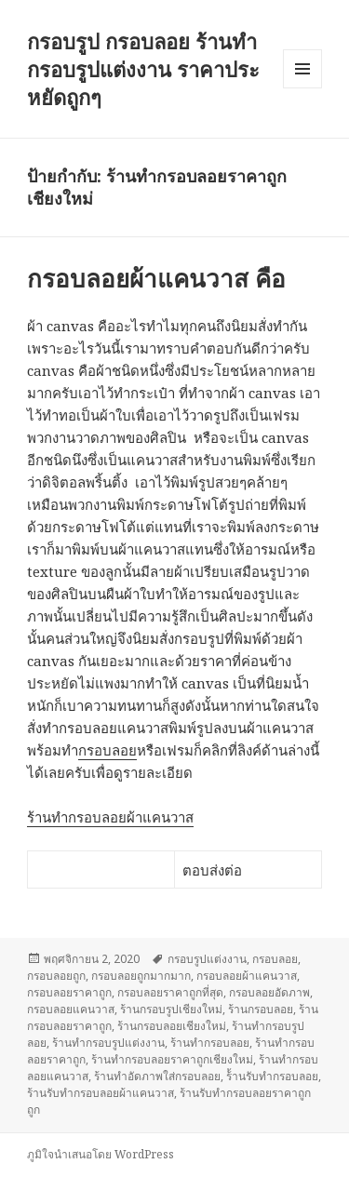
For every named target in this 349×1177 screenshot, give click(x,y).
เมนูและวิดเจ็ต (302, 68)
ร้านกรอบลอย (260, 1009)
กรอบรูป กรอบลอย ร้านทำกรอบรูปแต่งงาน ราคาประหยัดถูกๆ (143, 69)
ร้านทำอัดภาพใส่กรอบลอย (157, 1076)
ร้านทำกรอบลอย (209, 1042)
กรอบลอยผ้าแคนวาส (246, 975)
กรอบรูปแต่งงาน (207, 959)
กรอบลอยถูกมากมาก (141, 975)
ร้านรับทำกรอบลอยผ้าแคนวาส (100, 1093)
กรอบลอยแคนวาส (70, 1009)
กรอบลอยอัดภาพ (269, 992)
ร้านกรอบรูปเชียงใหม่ (171, 1009)
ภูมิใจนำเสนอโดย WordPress (100, 1154)
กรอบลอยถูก (56, 975)
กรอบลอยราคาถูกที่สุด (170, 992)
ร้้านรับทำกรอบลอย (272, 1076)
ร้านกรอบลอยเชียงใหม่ (171, 1026)
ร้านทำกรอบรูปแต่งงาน (108, 1042)
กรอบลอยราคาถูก (69, 992)
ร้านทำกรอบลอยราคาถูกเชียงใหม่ (172, 1059)
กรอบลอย (107, 750)
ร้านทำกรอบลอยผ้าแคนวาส (110, 817)
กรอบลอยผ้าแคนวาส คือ (156, 278)
